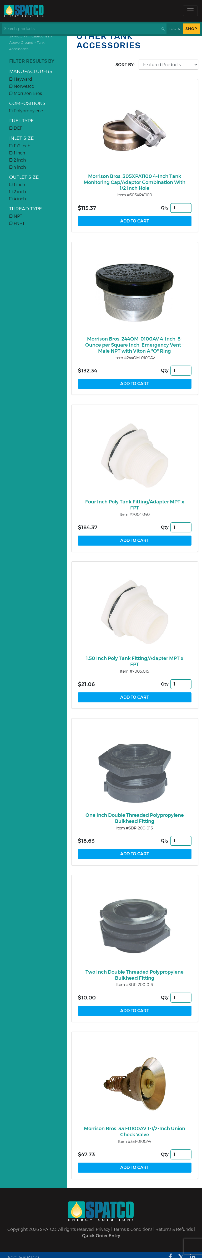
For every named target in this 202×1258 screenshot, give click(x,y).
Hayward (20, 79)
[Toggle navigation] (190, 11)
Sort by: (125, 64)
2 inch (17, 160)
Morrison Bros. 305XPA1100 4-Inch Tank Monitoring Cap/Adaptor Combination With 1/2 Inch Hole (134, 182)
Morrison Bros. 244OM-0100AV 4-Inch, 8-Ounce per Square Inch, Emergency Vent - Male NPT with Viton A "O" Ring (134, 345)
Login (175, 29)
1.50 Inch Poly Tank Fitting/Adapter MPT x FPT (134, 661)
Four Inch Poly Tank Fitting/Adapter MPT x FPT (134, 505)
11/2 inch (20, 145)
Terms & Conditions (132, 1229)
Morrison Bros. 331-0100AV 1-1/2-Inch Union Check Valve (134, 1132)
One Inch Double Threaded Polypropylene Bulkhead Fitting (134, 818)
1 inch (17, 153)
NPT (15, 216)
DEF (15, 128)
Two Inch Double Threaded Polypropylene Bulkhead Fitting (134, 975)
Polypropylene (26, 110)
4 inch (17, 167)
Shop (191, 28)
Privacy (103, 1229)
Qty (165, 207)
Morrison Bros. (26, 93)
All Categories (37, 36)
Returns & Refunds (174, 1229)
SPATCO (15, 36)
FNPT (17, 223)
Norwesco (21, 86)
